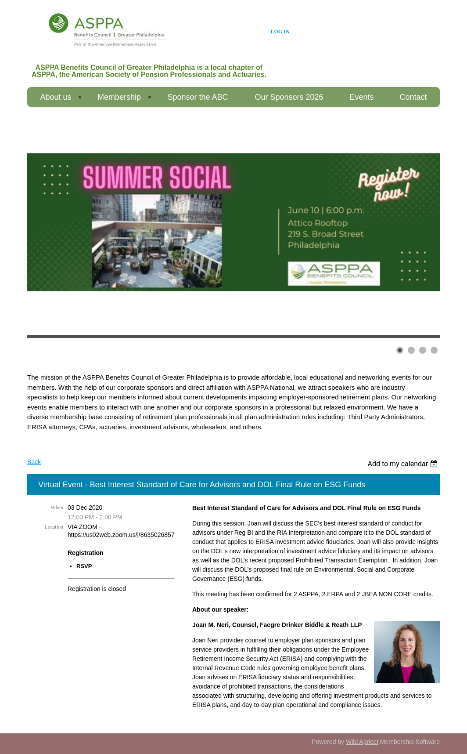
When (56, 507)
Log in (280, 32)
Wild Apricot (362, 741)
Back (34, 461)
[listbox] (403, 463)
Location (53, 527)
